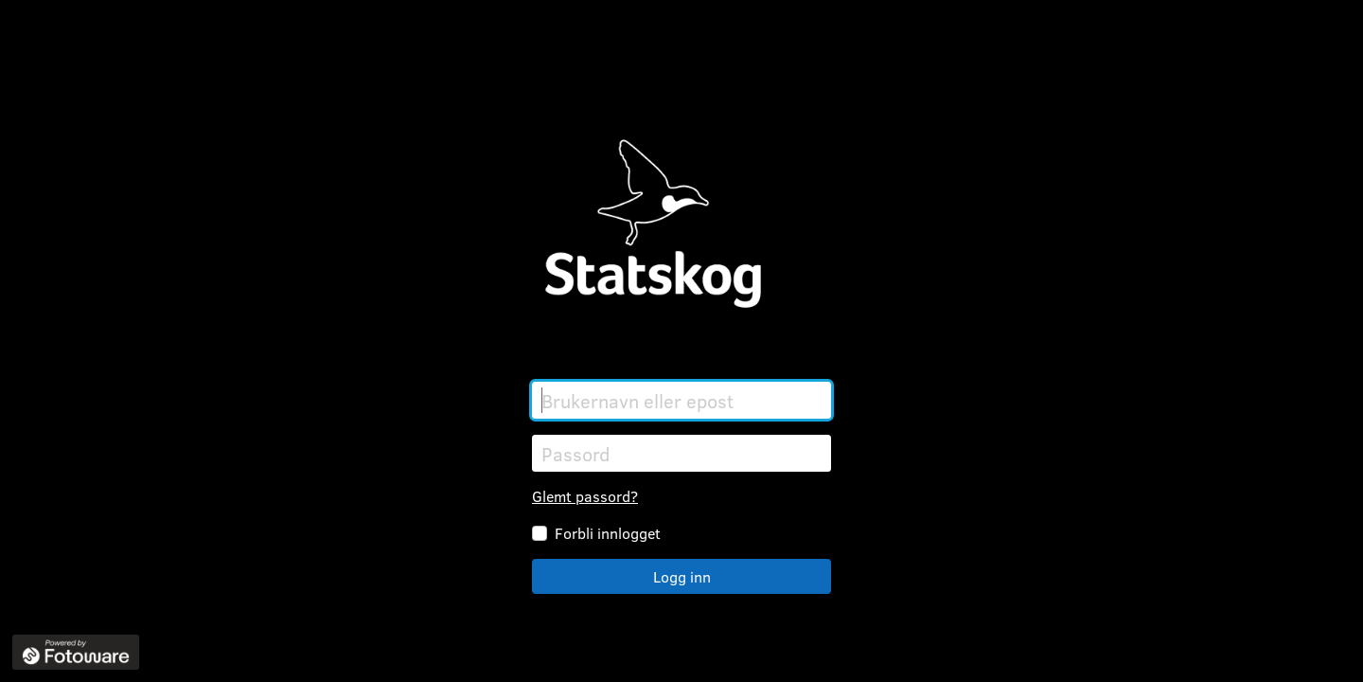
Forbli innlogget (608, 533)
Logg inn (682, 576)
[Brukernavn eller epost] (681, 400)
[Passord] (681, 453)
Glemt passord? (585, 496)
